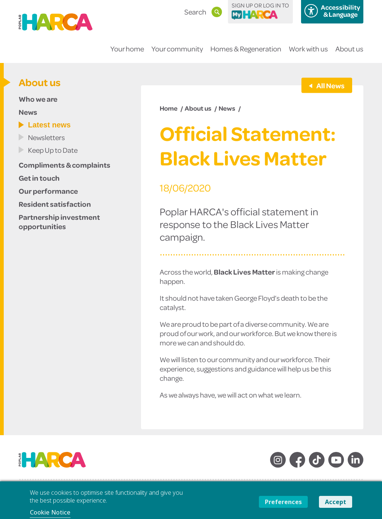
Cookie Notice (50, 512)
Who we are (38, 99)
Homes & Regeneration (245, 53)
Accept (335, 502)
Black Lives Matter (244, 271)
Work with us (308, 53)
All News (330, 85)
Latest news (49, 125)
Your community (177, 53)
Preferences (283, 502)
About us (349, 53)
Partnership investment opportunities (59, 221)
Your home (127, 53)
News (28, 112)
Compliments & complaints (64, 165)
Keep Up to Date (53, 150)
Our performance (48, 191)
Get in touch (39, 178)
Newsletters (46, 137)
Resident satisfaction (55, 204)
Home (169, 108)
